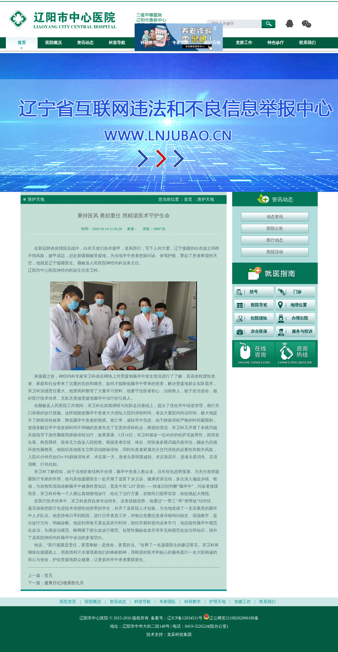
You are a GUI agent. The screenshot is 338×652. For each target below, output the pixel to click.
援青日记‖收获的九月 (64, 583)
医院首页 (68, 601)
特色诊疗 (275, 42)
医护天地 (212, 42)
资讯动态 (85, 42)
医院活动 (275, 252)
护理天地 (217, 601)
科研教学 (148, 42)
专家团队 (180, 42)
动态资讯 (275, 216)
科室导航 (117, 42)
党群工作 (244, 42)
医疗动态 (275, 240)
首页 (22, 42)
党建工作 (242, 601)
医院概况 (53, 42)
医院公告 (275, 228)
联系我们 (307, 42)
